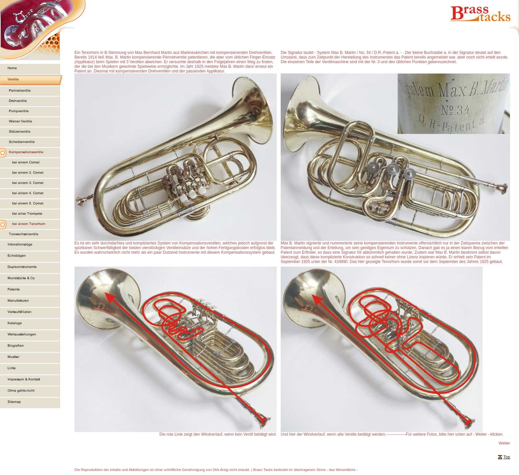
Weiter (504, 443)
